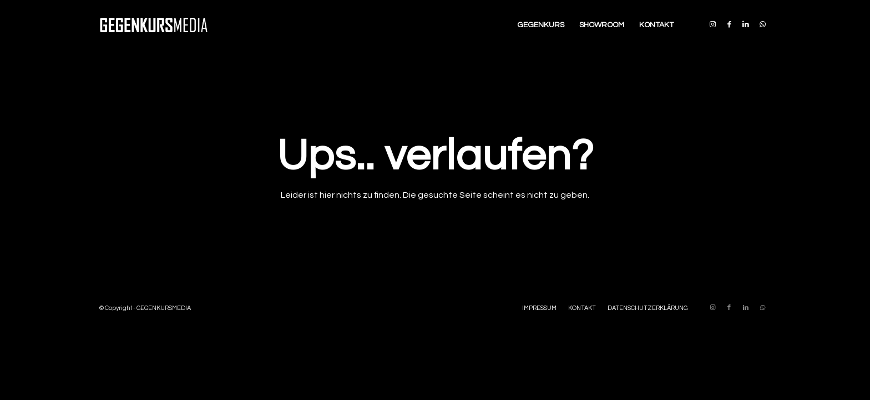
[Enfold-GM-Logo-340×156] (153, 25)
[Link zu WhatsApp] (762, 24)
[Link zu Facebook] (729, 24)
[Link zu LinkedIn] (745, 24)
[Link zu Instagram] (712, 24)
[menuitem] (540, 25)
